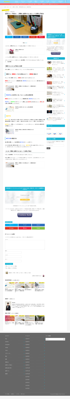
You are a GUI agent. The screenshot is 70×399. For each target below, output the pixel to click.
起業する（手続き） (9, 224)
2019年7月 (27, 344)
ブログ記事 (42, 2)
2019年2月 (27, 350)
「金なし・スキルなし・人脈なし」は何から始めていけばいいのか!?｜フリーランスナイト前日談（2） (55, 68)
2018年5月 (27, 359)
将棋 (6, 362)
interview (6, 344)
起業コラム (7, 374)
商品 (6, 359)
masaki (6, 350)
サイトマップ (54, 2)
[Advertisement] (25, 179)
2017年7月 (27, 385)
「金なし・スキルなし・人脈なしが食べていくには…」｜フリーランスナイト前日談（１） (55, 75)
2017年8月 (27, 382)
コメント (6, 242)
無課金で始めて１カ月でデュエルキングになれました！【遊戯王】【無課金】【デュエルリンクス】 (55, 107)
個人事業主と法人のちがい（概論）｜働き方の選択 (55, 96)
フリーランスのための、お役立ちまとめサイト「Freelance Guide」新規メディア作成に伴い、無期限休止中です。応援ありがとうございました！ (35, 4)
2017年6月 (27, 388)
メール (6, 258)
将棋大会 (7, 365)
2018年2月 (27, 368)
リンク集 (47, 2)
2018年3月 (27, 365)
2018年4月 (27, 362)
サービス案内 (30, 2)
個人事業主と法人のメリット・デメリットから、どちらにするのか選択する (55, 91)
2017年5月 (27, 391)
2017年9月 (27, 379)
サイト (6, 262)
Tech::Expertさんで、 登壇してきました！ (55, 81)
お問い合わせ (60, 2)
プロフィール (23, 2)
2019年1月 (27, 353)
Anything (7, 1)
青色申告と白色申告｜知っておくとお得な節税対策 (55, 112)
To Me (6, 353)
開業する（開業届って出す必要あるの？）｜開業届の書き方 (55, 86)
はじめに (16, 2)
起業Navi (36, 2)
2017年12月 (28, 371)
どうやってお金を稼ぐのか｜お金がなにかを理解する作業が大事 (55, 101)
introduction (7, 347)
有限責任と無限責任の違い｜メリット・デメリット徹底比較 (55, 63)
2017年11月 (28, 374)
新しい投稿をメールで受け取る (11, 271)
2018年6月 (27, 356)
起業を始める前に (8, 371)
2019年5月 (27, 347)
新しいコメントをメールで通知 (11, 269)
